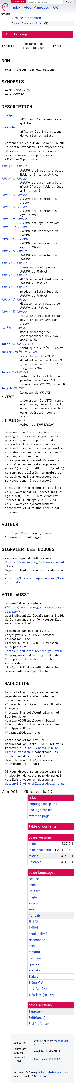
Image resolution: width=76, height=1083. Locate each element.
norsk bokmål (38, 934)
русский (35, 958)
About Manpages (36, 7)
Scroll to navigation (19, 34)
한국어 (33, 928)
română (34, 952)
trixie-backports (40, 850)
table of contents (43, 826)
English (34, 897)
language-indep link (43, 804)
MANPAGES (18, 1)
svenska (35, 970)
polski (33, 946)
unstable (35, 862)
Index (16, 7)
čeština (34, 879)
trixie (32, 844)
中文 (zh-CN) (38, 989)
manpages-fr (31, 23)
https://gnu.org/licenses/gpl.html (34, 651)
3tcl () (39, 1024)
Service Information (26, 18)
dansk (33, 885)
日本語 (33, 922)
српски (34, 964)
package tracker (40, 810)
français (35, 915)
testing (17, 23)
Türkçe (33, 976)
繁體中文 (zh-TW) (41, 995)
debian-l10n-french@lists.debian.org (34, 783)
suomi (33, 909)
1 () (35, 1012)
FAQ (55, 7)
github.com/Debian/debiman (51, 1072)
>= (15, 239)
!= (15, 227)
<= (15, 206)
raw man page (39, 816)
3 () (37, 1018)
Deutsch (35, 891)
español (34, 903)
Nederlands (37, 940)
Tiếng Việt (36, 982)
